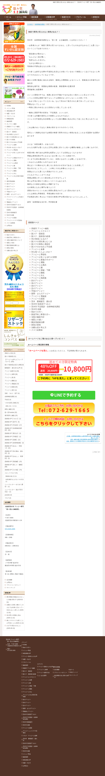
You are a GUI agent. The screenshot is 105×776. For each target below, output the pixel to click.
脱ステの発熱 (11, 139)
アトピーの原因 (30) (11, 387)
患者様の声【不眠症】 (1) (13, 436)
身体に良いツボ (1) (11, 406)
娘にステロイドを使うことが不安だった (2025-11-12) (15, 622)
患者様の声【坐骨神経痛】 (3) (14, 443)
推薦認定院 (10, 119)
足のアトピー (37, 288)
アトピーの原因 (37, 299)
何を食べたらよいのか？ (41, 252)
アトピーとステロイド (40, 231)
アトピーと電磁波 (38, 296)
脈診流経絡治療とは (13, 245)
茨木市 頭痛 (36, 309)
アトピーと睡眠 (37, 273)
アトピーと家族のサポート (42, 260)
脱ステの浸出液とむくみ (41, 241)
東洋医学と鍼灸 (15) (11, 415)
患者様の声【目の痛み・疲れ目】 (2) (14, 452)
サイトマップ (11, 587)
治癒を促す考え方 (38, 327)
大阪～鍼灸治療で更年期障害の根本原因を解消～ (84, 439)
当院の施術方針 (37, 317)
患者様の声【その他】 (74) (13, 470)
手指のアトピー (37, 291)
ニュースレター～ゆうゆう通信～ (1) (14, 485)
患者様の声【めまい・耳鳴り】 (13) (13, 447)
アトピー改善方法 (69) (12, 371)
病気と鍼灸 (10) (10, 409)
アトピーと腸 (37, 268)
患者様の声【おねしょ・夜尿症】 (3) (14, 457)
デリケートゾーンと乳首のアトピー (15, 198)
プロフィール (11, 116)
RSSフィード (87, 642)
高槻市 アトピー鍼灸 (40, 228)
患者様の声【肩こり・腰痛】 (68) (14, 466)
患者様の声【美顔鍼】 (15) (13, 461)
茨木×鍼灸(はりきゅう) (14, 284)
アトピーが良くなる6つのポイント (15, 154)
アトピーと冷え (37, 275)
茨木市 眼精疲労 (12, 212)
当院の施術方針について (14, 240)
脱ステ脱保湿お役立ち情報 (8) (14, 365)
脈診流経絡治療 (37, 322)
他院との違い (37, 320)
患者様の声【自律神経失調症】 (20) (13, 429)
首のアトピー (37, 283)
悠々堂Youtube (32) (11, 412)
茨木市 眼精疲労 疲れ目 (33, 736)
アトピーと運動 (37, 262)
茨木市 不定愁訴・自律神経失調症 (45, 307)
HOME (9, 106)
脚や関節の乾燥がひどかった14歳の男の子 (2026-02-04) (15, 599)
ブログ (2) (8, 498)
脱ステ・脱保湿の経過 (40, 236)
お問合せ (9, 225)
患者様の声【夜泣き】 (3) (13, 433)
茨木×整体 (14, 287)
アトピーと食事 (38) (11, 374)
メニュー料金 (11, 108)
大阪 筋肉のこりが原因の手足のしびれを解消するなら (82, 441)
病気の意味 (36, 325)
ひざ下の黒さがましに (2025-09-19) (14, 627)
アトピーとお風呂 (38, 265)
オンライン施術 (11, 124)
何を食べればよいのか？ (14, 147)
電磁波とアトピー (12, 202)
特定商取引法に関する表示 (71, 648)
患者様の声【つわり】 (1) (13, 418)
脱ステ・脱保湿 (37, 234)
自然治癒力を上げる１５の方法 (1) (15, 480)
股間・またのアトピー (40, 294)
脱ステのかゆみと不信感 (41, 247)
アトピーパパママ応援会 (14, 220)
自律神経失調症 (40, 24)
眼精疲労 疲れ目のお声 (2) (13, 368)
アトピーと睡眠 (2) (11, 380)
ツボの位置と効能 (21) (12, 403)
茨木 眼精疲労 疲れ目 (41, 301)
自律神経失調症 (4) (11, 396)
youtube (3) (8, 495)
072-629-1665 (10, 529)
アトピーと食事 (37, 249)
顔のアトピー (37, 281)
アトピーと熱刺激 (38, 278)
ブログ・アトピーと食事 (33, 732)
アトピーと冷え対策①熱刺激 (15, 177)
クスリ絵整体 (37, 330)
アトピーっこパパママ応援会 (33, 729)
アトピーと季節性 (38, 254)
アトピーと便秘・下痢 (40, 270)
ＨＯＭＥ (30, 24)
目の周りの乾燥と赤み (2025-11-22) (14, 616)
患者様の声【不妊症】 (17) (13, 425)
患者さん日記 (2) (10, 353)
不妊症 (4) (8, 399)
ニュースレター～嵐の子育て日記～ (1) (14, 491)
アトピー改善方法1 (50, 648)
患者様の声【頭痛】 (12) (12, 440)
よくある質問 (49, 651)
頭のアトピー (37, 286)
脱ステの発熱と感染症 (40, 244)
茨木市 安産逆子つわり (41, 304)
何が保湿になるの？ (39, 239)
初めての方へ (37, 312)
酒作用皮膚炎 (11, 181)
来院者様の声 (11, 111)
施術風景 (9, 121)
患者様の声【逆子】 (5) (12, 422)
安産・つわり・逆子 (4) (12, 393)
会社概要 (9, 580)
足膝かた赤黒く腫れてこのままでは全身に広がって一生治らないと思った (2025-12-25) (15, 608)
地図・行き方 (11, 113)
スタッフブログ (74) (11, 473)
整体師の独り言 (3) (11, 476)
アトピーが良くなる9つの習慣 (44, 257)
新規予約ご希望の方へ (40, 314)
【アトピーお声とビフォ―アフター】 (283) (14, 360)
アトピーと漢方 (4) (11, 390)
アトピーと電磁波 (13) (12, 384)
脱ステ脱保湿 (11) (10, 356)
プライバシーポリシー (14, 585)
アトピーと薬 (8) (10, 377)
